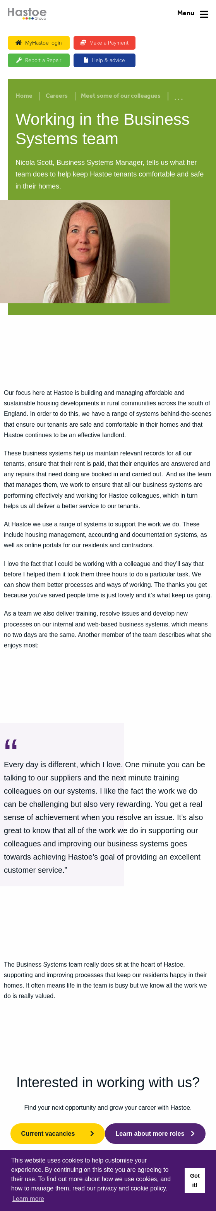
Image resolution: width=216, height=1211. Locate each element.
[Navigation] (192, 14)
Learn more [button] (28, 1198)
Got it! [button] (195, 1180)
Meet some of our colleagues (121, 96)
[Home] (27, 14)
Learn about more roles (150, 1133)
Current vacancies (48, 1133)
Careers (57, 96)
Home (24, 96)
